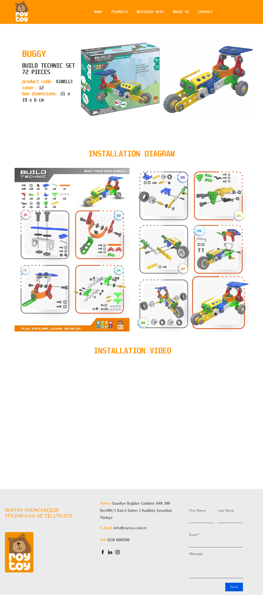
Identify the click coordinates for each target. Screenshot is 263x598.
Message (196, 553)
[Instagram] (117, 552)
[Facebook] (103, 552)
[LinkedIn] (110, 552)
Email (193, 534)
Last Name (226, 510)
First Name (197, 510)
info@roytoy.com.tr (130, 527)
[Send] (234, 587)
